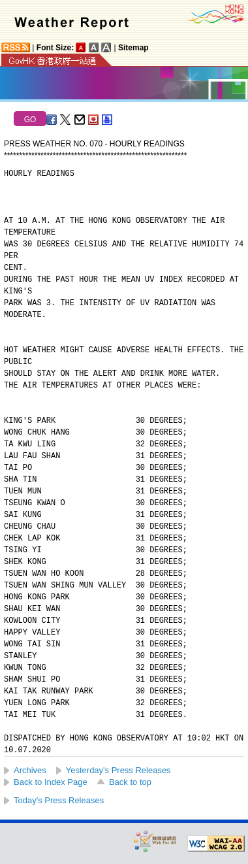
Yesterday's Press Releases (118, 770)
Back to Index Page (50, 782)
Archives (30, 770)
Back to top (130, 782)
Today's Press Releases (59, 800)
